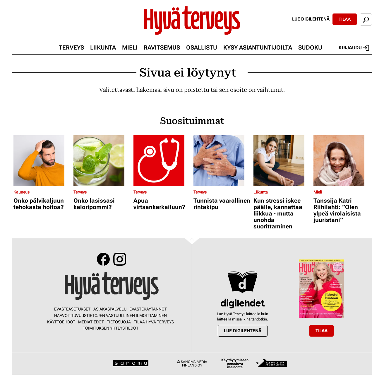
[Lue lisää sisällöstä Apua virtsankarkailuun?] (162, 160)
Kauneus (21, 192)
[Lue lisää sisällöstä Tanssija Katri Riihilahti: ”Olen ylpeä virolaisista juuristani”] (342, 160)
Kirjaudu (354, 48)
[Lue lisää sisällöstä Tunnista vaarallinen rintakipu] (222, 160)
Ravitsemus (162, 47)
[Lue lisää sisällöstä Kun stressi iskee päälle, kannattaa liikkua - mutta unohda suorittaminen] (282, 160)
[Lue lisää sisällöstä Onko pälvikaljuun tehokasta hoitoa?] (42, 160)
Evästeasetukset (72, 309)
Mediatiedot (91, 322)
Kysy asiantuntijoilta (257, 47)
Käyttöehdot (61, 322)
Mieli (130, 47)
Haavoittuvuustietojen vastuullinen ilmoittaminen (110, 315)
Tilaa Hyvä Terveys (154, 322)
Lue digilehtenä (311, 19)
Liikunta (103, 47)
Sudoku (310, 47)
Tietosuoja (119, 322)
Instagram (119, 259)
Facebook (103, 259)
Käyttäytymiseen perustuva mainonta (234, 363)
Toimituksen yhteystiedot (110, 328)
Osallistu (201, 47)
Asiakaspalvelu (109, 309)
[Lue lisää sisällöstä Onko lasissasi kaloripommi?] (102, 160)
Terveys (71, 47)
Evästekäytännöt (148, 309)
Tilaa (345, 19)
